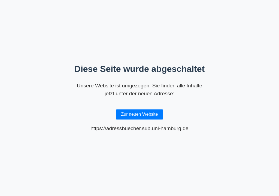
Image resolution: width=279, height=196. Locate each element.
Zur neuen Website (139, 114)
